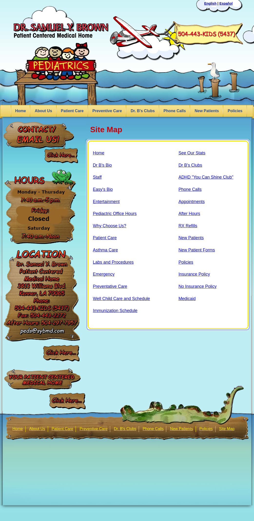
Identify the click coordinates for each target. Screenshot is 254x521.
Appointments (191, 201)
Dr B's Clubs (190, 165)
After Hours (189, 213)
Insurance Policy (194, 274)
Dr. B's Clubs (143, 111)
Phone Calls (175, 111)
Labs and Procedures (113, 262)
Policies (235, 111)
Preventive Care (107, 111)
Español (226, 3)
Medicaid (186, 298)
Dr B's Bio (102, 165)
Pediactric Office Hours (115, 213)
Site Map (226, 429)
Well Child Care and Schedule (121, 298)
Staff (97, 177)
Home (20, 111)
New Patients (207, 111)
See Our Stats (191, 153)
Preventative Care (110, 286)
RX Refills (187, 225)
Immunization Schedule (115, 310)
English (210, 3)
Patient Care (72, 111)
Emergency (104, 274)
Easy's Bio (103, 189)
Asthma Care (105, 250)
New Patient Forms (196, 250)
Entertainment (106, 201)
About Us (43, 111)
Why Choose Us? (109, 225)
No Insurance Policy (197, 286)
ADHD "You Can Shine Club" (205, 177)
